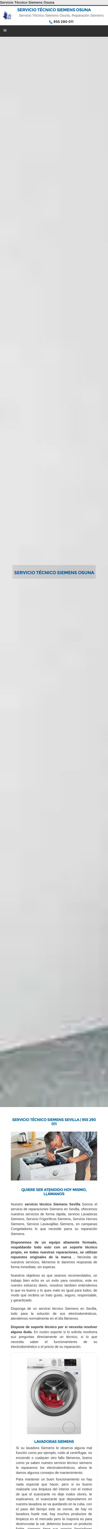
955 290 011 (63, 22)
